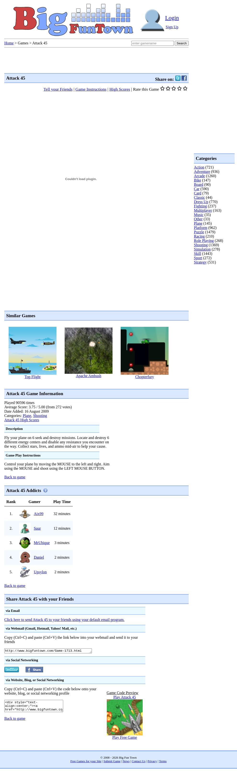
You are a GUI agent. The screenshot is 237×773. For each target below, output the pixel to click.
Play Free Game (124, 738)
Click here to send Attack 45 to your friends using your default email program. (64, 620)
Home (9, 43)
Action (199, 167)
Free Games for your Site (85, 762)
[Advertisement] (213, 284)
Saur (37, 528)
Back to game (14, 477)
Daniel (39, 557)
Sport (198, 258)
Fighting (200, 206)
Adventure (202, 172)
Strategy (200, 262)
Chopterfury (144, 377)
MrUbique (42, 543)
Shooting (40, 416)
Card (197, 193)
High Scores (119, 89)
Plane (27, 416)
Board (198, 184)
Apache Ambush (88, 376)
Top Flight (33, 377)
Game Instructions (90, 89)
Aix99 (38, 514)
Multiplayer (203, 210)
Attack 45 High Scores (21, 420)
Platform (200, 228)
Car (196, 189)
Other (198, 219)
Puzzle (199, 232)
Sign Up (172, 27)
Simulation (202, 249)
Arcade (199, 176)
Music (198, 215)
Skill (197, 254)
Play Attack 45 (124, 698)
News (126, 762)
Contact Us (138, 762)
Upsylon (40, 572)
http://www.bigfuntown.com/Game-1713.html (53, 651)
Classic (199, 197)
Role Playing (204, 241)
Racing (199, 236)
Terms (163, 762)
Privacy (152, 762)
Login (172, 18)
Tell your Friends (58, 89)
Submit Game (111, 762)
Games (23, 43)
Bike (197, 180)
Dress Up (201, 202)
